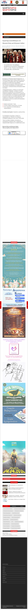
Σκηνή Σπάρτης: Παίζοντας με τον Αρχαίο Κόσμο (16, 500)
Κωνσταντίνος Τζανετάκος (8, 515)
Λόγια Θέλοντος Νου (15, 513)
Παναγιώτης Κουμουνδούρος (8, 510)
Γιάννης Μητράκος (6, 523)
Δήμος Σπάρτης (5, 532)
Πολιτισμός (4, 577)
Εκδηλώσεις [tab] (14, 506)
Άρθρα (4, 570)
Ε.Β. (12, 521)
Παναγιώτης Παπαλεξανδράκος (19, 508)
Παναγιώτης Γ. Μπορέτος (19, 510)
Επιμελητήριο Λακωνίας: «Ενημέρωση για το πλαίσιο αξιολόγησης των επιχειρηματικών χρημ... (16, 486)
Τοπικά (4, 568)
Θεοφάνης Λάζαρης (7, 517)
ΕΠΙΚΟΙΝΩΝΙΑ (15, 5)
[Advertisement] (14, 25)
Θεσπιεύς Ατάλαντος (17, 515)
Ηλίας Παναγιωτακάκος (15, 517)
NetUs (24, 607)
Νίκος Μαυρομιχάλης (7, 513)
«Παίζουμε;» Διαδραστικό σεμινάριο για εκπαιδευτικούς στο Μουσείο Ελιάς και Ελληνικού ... (16, 494)
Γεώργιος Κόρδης (6, 528)
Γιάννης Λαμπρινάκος (14, 523)
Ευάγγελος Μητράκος (13, 519)
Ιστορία (4, 579)
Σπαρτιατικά (5, 581)
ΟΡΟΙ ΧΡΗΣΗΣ (9, 5)
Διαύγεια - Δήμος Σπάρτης (7, 533)
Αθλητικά (4, 572)
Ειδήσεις (4, 566)
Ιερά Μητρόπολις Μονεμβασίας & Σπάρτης (10, 534)
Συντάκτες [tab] (6, 506)
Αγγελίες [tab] (21, 506)
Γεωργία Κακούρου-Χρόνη (15, 528)
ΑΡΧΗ (4, 5)
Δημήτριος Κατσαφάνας (19, 521)
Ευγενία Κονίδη (6, 519)
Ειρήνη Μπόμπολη (7, 521)
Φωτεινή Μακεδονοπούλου (8, 508)
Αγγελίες (4, 575)
